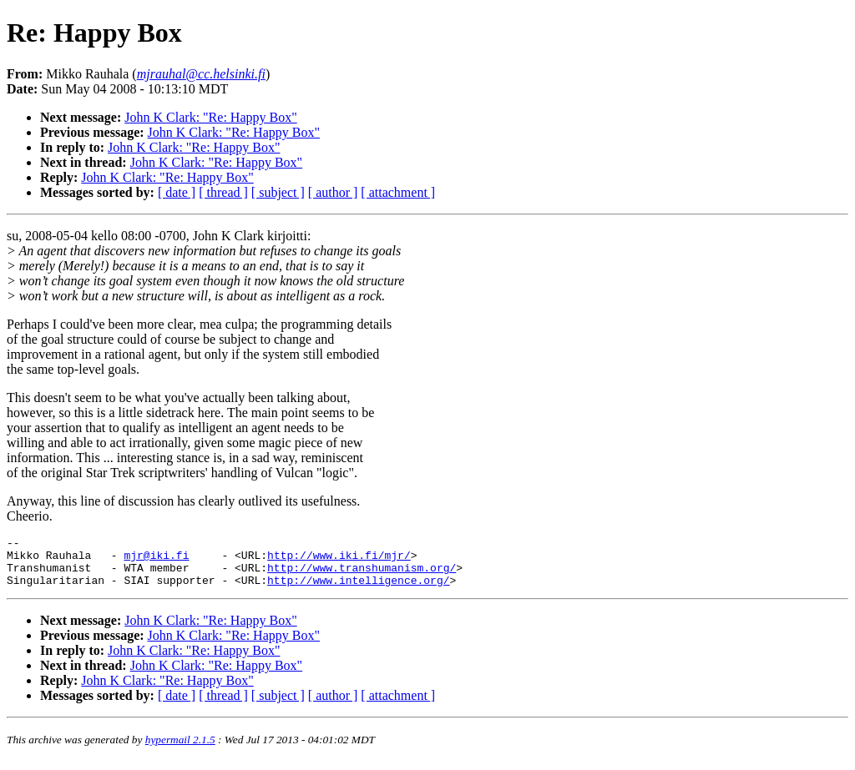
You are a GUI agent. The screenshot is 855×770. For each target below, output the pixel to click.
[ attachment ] (398, 192)
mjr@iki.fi (156, 559)
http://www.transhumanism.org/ (361, 574)
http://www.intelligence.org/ (358, 589)
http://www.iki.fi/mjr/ (339, 559)
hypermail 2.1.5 (180, 749)
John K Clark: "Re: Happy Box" (210, 117)
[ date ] (176, 192)
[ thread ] (223, 192)
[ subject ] (278, 192)
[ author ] (333, 192)
